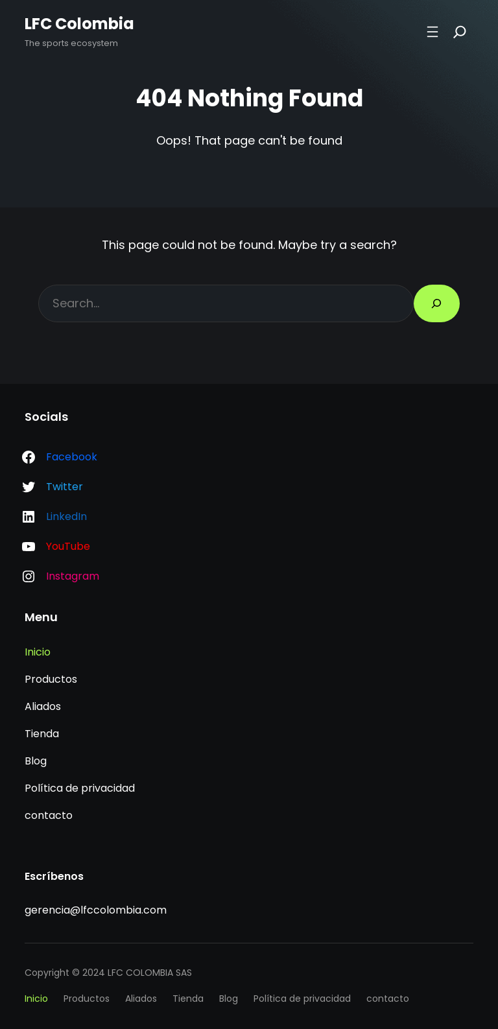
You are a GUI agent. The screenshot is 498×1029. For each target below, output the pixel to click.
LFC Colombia (79, 23)
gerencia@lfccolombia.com (96, 910)
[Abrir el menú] (432, 31)
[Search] (459, 31)
